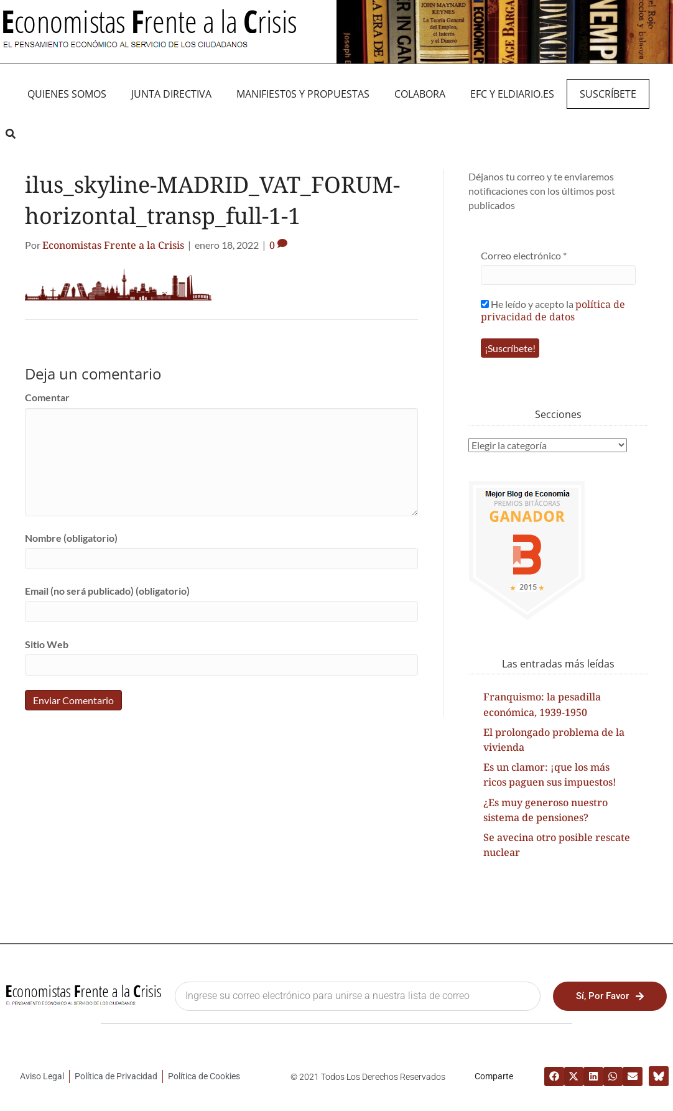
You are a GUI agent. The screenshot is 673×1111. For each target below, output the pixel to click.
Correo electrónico (524, 255)
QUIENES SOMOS (66, 94)
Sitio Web (46, 644)
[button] (10, 134)
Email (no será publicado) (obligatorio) (107, 591)
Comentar (47, 397)
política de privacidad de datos (553, 310)
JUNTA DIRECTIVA (171, 94)
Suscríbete (608, 94)
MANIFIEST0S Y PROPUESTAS (302, 94)
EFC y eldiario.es (512, 94)
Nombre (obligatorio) (71, 538)
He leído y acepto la (553, 310)
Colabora (419, 94)
